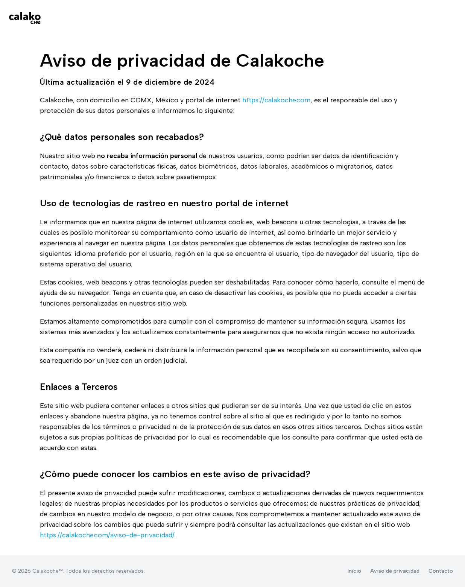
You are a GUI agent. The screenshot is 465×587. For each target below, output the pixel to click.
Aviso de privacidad (394, 571)
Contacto (441, 571)
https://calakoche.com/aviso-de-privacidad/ (107, 535)
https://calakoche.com (276, 100)
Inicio (354, 571)
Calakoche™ (47, 571)
